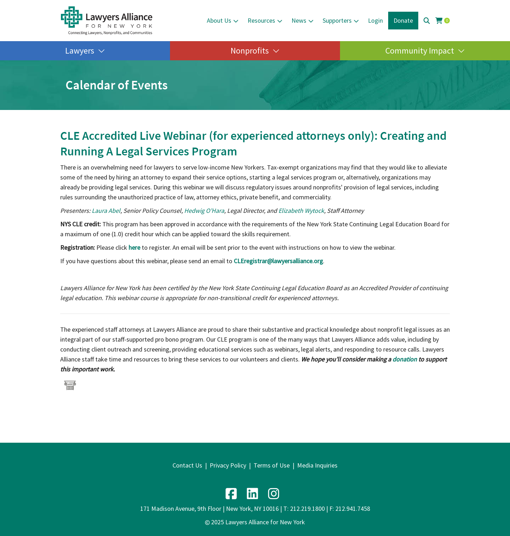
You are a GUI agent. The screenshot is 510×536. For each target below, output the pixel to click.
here (134, 247)
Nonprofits (250, 50)
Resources (261, 20)
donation (404, 359)
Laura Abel (106, 210)
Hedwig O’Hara (204, 210)
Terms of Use (272, 465)
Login (375, 20)
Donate (403, 20)
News (298, 20)
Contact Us (187, 465)
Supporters (337, 20)
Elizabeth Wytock (301, 210)
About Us (219, 20)
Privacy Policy (228, 465)
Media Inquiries (317, 465)
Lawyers (79, 50)
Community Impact (419, 50)
